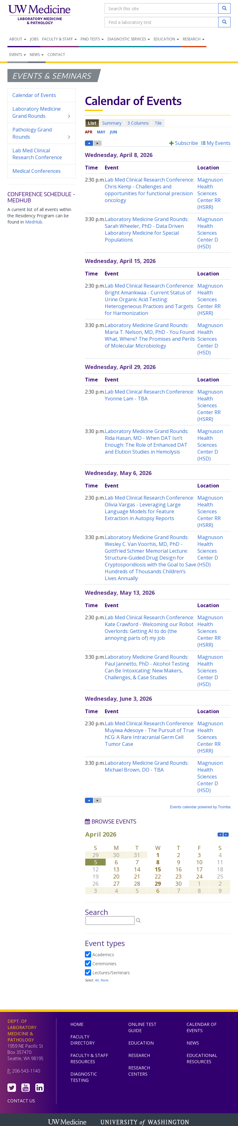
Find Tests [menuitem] (92, 39)
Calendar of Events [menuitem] (34, 95)
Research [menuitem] (194, 39)
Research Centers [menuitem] (139, 1071)
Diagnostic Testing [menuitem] (83, 1077)
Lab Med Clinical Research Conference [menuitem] (37, 154)
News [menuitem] (37, 54)
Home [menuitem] (76, 1024)
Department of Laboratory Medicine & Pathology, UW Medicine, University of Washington (39, 15)
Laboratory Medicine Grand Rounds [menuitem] (41, 112)
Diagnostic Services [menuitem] (129, 39)
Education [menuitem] (166, 39)
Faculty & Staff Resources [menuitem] (89, 1058)
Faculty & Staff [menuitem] (59, 39)
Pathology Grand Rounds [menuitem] (41, 133)
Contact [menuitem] (56, 54)
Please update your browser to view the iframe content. (158, 122)
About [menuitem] (17, 39)
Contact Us (21, 1101)
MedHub (33, 222)
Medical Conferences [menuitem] (36, 171)
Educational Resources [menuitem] (202, 1058)
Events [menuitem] (17, 54)
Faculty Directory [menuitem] (82, 1040)
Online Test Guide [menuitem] (142, 1027)
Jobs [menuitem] (34, 39)
